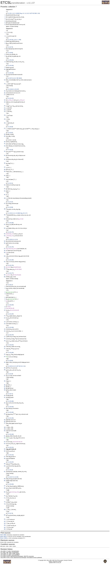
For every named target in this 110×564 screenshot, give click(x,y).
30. (5, 141)
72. (5, 501)
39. (5, 171)
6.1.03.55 (10, 239)
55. (5, 241)
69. (5, 492)
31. (5, 143)
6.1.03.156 (10, 72)
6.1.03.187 (10, 462)
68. (5, 488)
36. (5, 163)
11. (5, 74)
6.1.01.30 (10, 373)
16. (5, 92)
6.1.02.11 (10, 284)
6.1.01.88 (10, 89)
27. (5, 128)
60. (5, 256)
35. (5, 159)
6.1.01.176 (10, 265)
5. (5, 22)
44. (5, 191)
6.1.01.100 (10, 259)
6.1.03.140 (10, 434)
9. (5, 67)
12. (5, 79)
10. (5, 69)
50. (5, 219)
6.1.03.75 (10, 78)
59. (5, 252)
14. (5, 323)
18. (5, 100)
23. (5, 111)
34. (5, 155)
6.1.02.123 (10, 454)
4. (5, 21)
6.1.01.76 (10, 47)
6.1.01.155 (10, 418)
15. (5, 91)
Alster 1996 (3, 534)
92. (5, 521)
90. (5, 515)
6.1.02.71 (10, 393)
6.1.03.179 (10, 334)
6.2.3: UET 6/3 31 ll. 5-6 (19, 366)
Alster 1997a (3, 536)
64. (5, 274)
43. (5, 188)
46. (5, 198)
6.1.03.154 (10, 39)
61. (5, 261)
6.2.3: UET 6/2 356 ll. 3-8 (33, 13)
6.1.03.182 (10, 412)
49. (5, 214)
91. (5, 519)
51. (5, 224)
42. (5, 185)
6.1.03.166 (10, 352)
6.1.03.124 (10, 60)
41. (5, 179)
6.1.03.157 (16, 89)
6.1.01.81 (10, 132)
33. (5, 151)
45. (5, 194)
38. (5, 169)
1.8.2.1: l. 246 (17, 39)
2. (5, 17)
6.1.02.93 (10, 366)
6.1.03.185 (10, 222)
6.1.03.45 (10, 213)
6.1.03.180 (10, 401)
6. (5, 24)
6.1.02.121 (10, 447)
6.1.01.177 (10, 273)
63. (5, 269)
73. (5, 504)
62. (5, 267)
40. (5, 175)
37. (5, 167)
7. (5, 56)
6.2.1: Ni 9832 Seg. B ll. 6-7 (20, 213)
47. (5, 203)
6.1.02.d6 (10, 126)
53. (5, 233)
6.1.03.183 (10, 484)
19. (5, 102)
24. (5, 115)
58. (5, 250)
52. (5, 228)
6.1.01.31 (10, 183)
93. (5, 523)
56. (5, 243)
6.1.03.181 (10, 406)
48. (5, 209)
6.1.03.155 (10, 65)
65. (5, 276)
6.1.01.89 (10, 207)
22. (5, 109)
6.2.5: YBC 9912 (17, 78)
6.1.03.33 (10, 469)
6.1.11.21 (10, 201)
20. (5, 105)
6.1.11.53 (15, 477)
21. (5, 108)
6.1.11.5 (15, 239)
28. (5, 134)
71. (5, 498)
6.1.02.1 (10, 13)
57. (5, 248)
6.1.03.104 (10, 304)
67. (5, 486)
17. (5, 94)
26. (5, 123)
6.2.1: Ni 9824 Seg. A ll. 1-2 (19, 13)
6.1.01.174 (10, 232)
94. (5, 525)
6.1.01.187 (10, 314)
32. (5, 145)
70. (5, 495)
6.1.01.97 (10, 477)
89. (5, 509)
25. (5, 119)
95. (5, 527)
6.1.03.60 (10, 360)
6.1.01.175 (10, 247)
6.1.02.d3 (10, 149)
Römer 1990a (3, 538)
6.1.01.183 (10, 327)
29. (5, 136)
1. (5, 15)
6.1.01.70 (10, 513)
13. (5, 83)
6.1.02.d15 (10, 344)
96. (5, 529)
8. (5, 61)
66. (5, 480)
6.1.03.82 (10, 52)
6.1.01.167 (10, 98)
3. (5, 19)
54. (5, 235)
